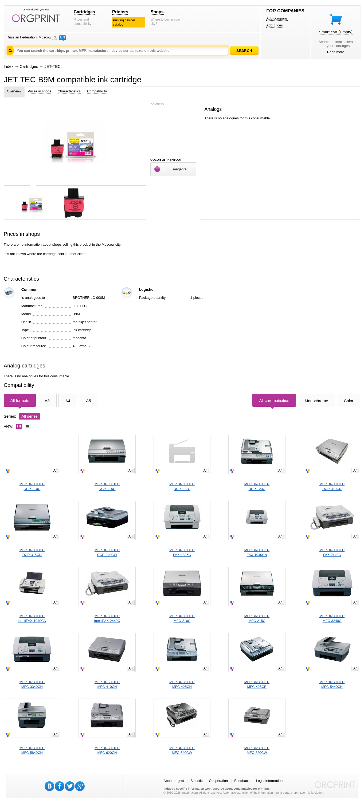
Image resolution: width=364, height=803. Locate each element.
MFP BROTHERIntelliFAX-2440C (107, 618)
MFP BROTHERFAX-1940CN (256, 552)
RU (54, 37)
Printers (120, 12)
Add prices (274, 25)
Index (9, 66)
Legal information (269, 781)
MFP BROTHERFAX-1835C (181, 552)
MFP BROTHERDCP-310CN (332, 486)
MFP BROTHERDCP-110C (32, 486)
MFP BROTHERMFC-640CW (181, 750)
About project (173, 781)
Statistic (196, 781)
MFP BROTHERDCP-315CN (32, 552)
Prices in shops (39, 91)
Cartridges (84, 12)
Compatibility (97, 91)
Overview (14, 91)
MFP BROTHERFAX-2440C (332, 552)
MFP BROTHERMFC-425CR (256, 684)
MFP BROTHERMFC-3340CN (32, 684)
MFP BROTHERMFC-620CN (107, 750)
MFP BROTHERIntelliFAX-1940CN (32, 618)
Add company (277, 18)
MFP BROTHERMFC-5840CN (32, 750)
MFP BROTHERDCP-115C (107, 486)
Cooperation (218, 781)
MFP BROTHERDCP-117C (181, 486)
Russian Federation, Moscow (29, 37)
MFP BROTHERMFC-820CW (256, 750)
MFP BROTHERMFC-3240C (332, 618)
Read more (335, 52)
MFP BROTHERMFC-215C (256, 618)
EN (62, 37)
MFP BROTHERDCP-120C (256, 486)
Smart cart (336, 32)
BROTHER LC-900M (89, 298)
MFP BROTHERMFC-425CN (181, 684)
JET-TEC (52, 66)
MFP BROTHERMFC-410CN (107, 684)
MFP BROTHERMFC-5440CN (332, 684)
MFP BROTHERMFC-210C (181, 618)
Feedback (241, 781)
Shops (157, 12)
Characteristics (69, 91)
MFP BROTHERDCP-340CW (107, 552)
